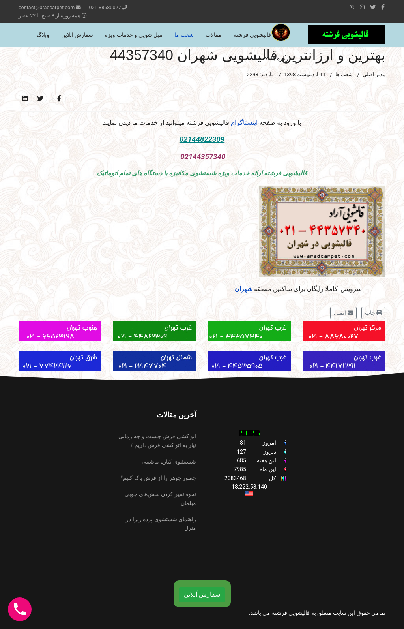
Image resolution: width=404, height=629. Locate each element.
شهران (243, 289)
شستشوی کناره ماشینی (169, 461)
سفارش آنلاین (77, 35)
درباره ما (281, 58)
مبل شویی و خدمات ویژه (134, 35)
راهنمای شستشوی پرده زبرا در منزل (161, 523)
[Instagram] (362, 7)
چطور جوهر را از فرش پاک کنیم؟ (158, 478)
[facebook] (383, 7)
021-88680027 (105, 7)
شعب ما (183, 35)
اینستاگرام (244, 122)
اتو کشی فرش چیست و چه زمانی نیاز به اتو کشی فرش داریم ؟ (157, 440)
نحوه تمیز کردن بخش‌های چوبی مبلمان (160, 498)
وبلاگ (43, 35)
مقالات (213, 35)
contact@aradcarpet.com (47, 7)
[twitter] (373, 7)
